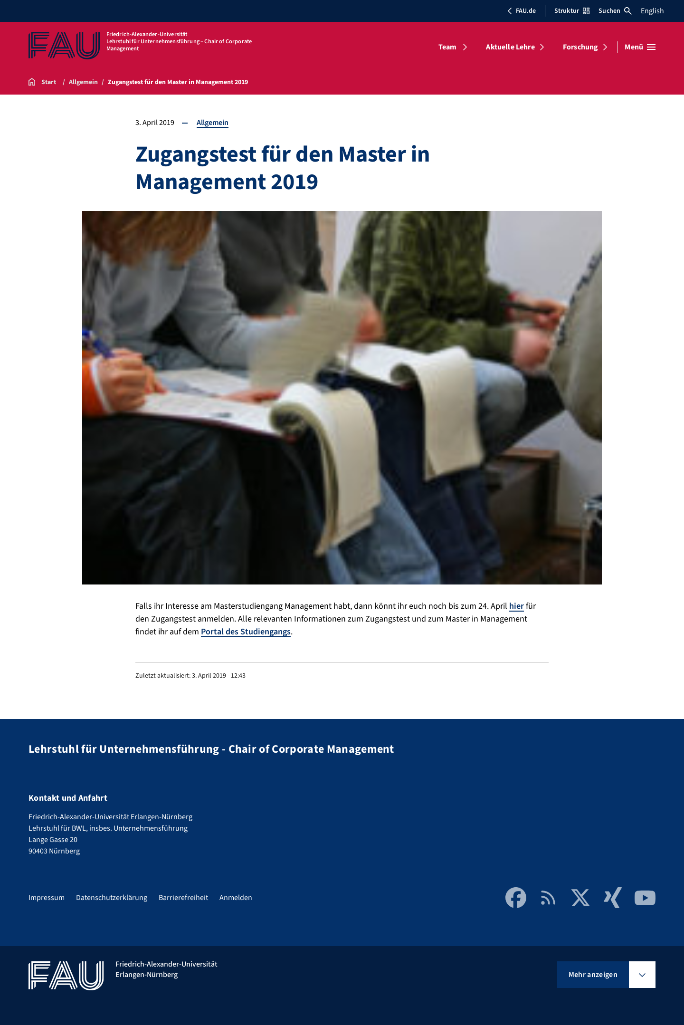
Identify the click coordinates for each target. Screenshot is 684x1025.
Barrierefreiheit (183, 897)
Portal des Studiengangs (246, 632)
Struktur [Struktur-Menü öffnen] (571, 11)
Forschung (580, 47)
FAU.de (521, 11)
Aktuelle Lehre (510, 47)
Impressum (46, 897)
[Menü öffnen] (640, 47)
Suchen (615, 11)
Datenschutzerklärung (111, 897)
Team (447, 47)
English (652, 11)
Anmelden (235, 897)
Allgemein (212, 122)
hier (516, 606)
